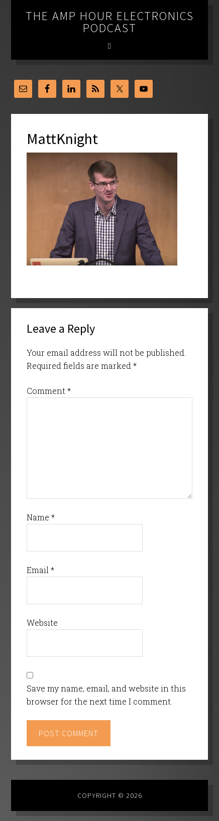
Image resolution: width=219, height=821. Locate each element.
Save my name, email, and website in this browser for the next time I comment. (106, 695)
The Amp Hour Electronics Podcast (110, 22)
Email (40, 570)
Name (41, 517)
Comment (49, 390)
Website (42, 622)
